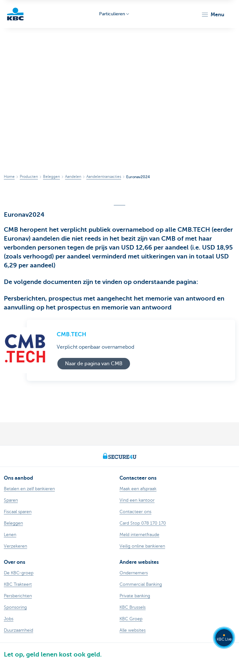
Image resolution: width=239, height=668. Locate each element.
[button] (212, 15)
